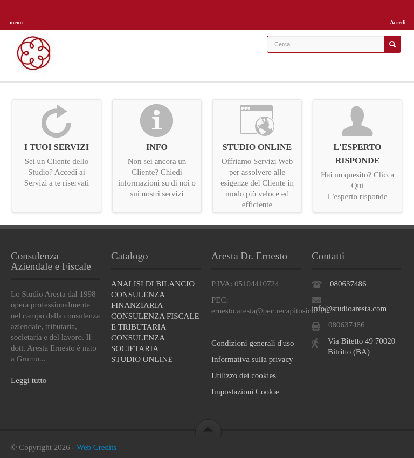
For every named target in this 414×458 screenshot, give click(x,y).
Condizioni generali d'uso (252, 343)
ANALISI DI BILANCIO (153, 283)
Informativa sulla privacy (252, 359)
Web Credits (96, 447)
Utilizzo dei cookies (243, 375)
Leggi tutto (28, 380)
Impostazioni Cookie (245, 391)
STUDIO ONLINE (142, 359)
